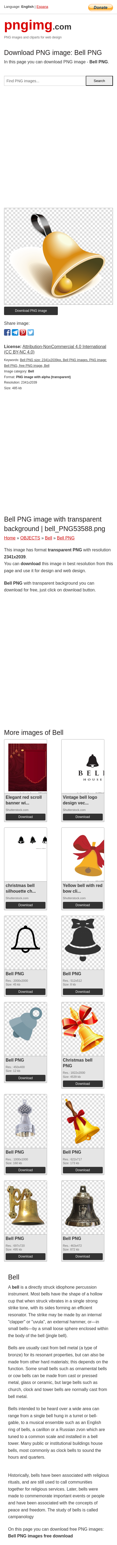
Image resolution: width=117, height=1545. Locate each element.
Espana (42, 7)
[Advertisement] (58, 149)
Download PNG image (31, 311)
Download (25, 817)
